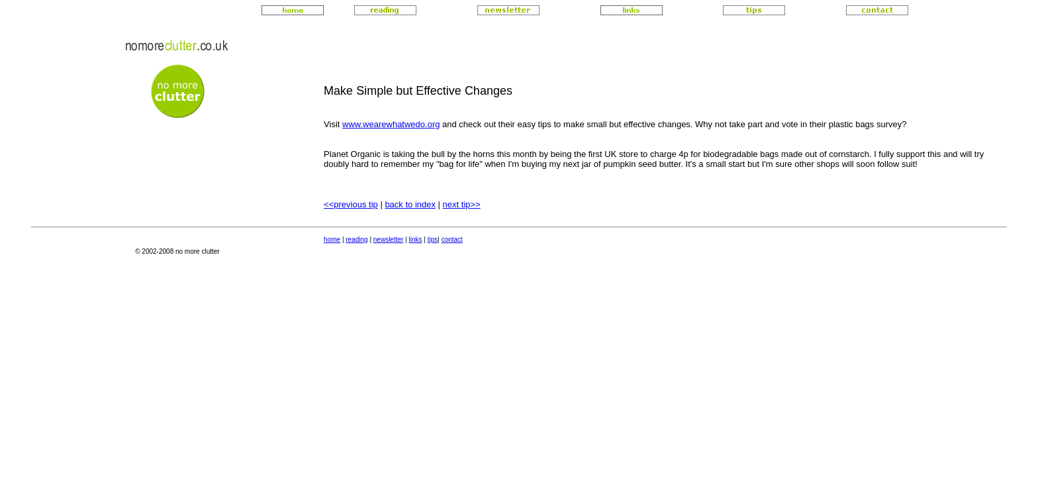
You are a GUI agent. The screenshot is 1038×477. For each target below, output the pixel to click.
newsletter (388, 239)
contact (452, 239)
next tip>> (462, 204)
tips (433, 239)
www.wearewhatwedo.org (391, 124)
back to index (410, 204)
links (415, 239)
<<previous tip (351, 204)
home (332, 239)
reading (356, 239)
